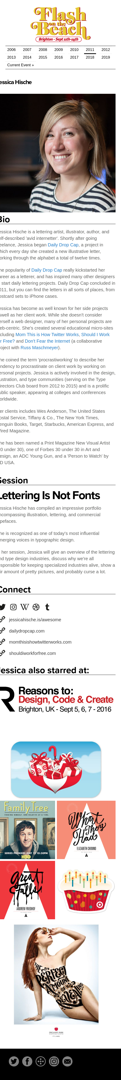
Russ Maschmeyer (39, 347)
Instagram (54, 1061)
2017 (74, 57)
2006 (11, 50)
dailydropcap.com (27, 630)
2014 (27, 57)
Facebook (27, 1061)
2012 (106, 50)
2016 (58, 57)
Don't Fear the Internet (47, 341)
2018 (90, 57)
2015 (43, 57)
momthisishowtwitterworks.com (40, 642)
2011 (90, 50)
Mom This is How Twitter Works (47, 334)
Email (67, 1061)
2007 (27, 50)
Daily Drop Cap (63, 244)
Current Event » (20, 65)
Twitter (14, 1061)
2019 (106, 57)
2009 (58, 50)
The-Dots (41, 1061)
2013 (11, 57)
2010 (74, 50)
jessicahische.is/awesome (35, 619)
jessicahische (13, 607)
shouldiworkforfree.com (32, 653)
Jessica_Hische (24, 607)
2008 (43, 50)
